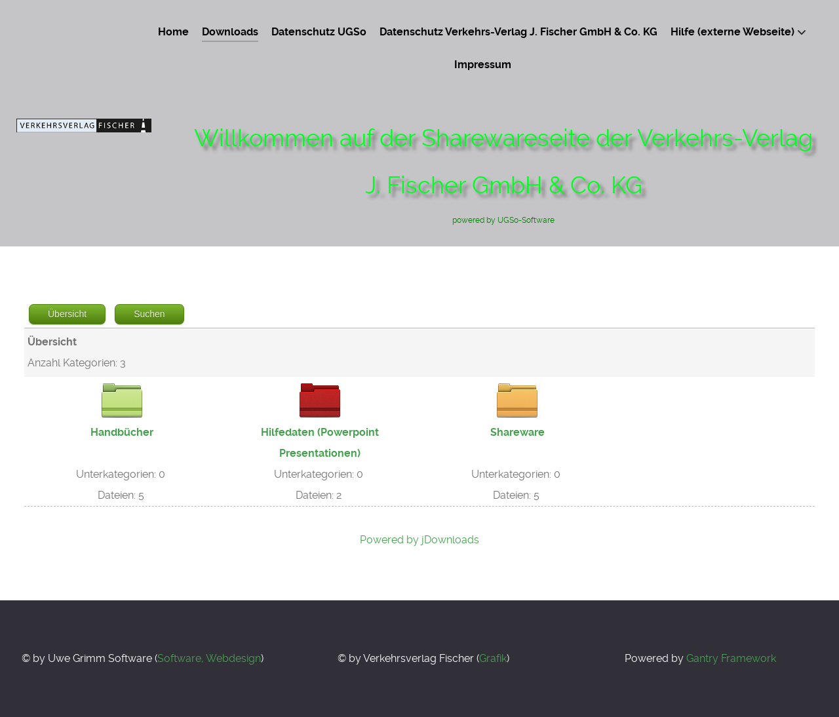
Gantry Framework (731, 658)
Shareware (517, 432)
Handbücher (121, 432)
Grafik (493, 658)
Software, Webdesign (209, 658)
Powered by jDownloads (419, 539)
